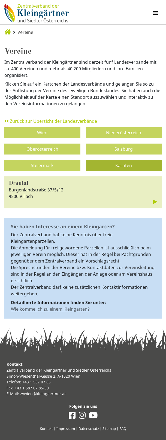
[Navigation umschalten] (156, 13)
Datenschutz (89, 428)
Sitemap (109, 428)
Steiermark (42, 165)
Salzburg (123, 149)
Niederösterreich (123, 133)
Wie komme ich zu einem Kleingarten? (50, 309)
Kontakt (46, 428)
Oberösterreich (42, 149)
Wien (42, 133)
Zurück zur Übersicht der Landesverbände (50, 121)
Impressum (65, 428)
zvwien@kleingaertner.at (43, 393)
